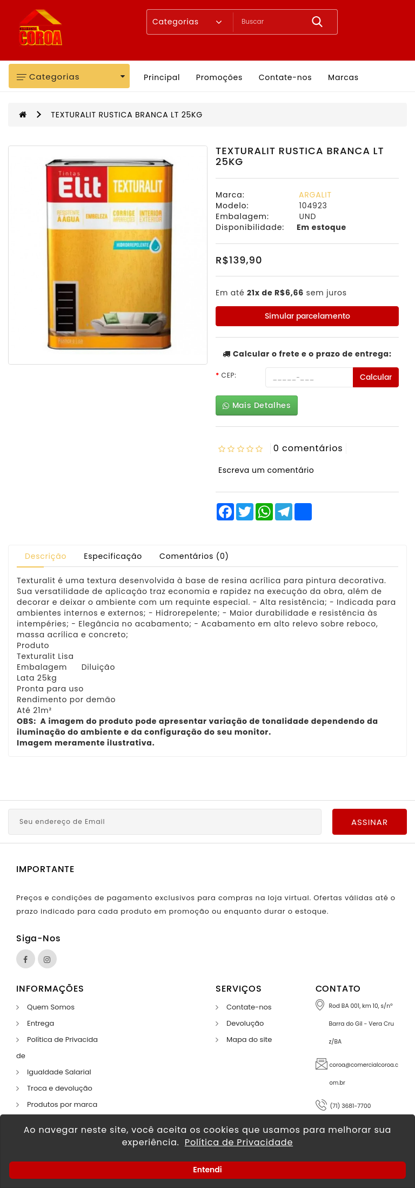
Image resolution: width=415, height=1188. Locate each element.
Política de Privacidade (239, 1142)
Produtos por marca (62, 1104)
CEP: (229, 375)
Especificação (113, 556)
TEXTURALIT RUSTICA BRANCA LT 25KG (127, 114)
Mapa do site (249, 1039)
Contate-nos (285, 77)
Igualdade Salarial (59, 1072)
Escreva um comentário (266, 470)
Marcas (343, 77)
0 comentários (308, 448)
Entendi (207, 1169)
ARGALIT (315, 194)
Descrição (45, 556)
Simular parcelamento (307, 316)
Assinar (369, 822)
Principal (162, 77)
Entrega (40, 1023)
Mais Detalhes (257, 405)
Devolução (245, 1023)
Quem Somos (51, 1007)
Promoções (219, 77)
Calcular (376, 377)
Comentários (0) (194, 556)
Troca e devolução (59, 1088)
